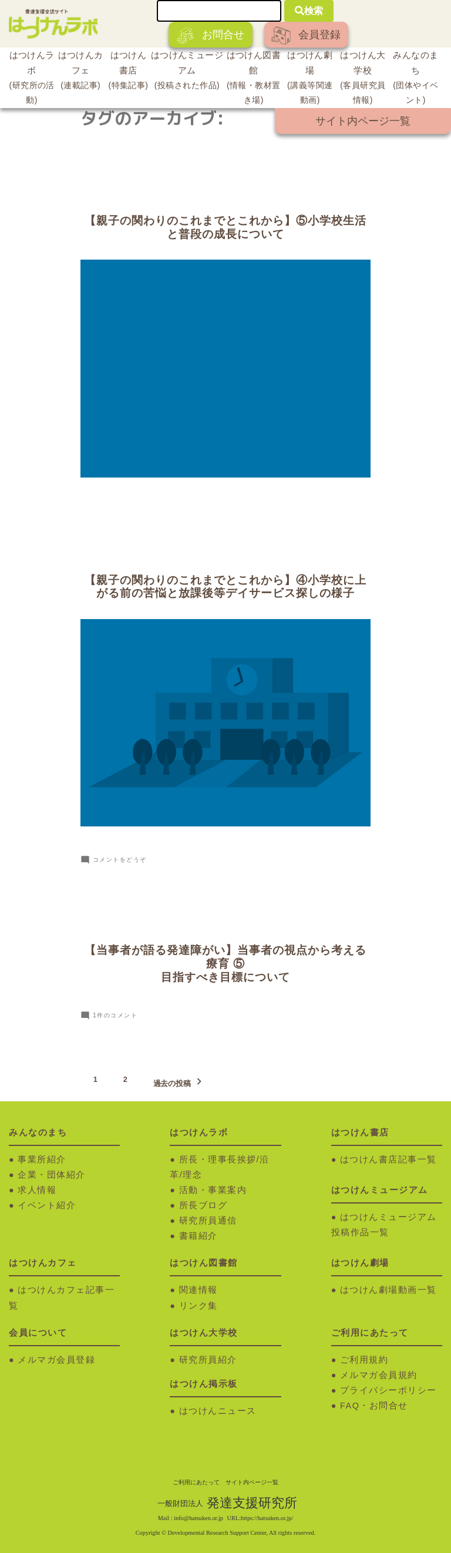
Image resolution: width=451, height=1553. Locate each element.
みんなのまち (415, 79)
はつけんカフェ (80, 72)
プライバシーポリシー (388, 1390)
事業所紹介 (42, 1159)
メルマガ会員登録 (56, 1359)
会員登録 (306, 35)
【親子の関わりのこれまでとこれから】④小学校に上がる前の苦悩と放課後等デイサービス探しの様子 (225, 587)
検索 (309, 11)
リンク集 (198, 1305)
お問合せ (210, 35)
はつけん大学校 (362, 79)
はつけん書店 (128, 72)
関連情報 (198, 1290)
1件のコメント (115, 1015)
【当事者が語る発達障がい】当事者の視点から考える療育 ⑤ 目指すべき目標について (225, 963)
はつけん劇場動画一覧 (388, 1290)
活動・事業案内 (213, 1190)
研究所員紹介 (208, 1359)
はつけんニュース (218, 1411)
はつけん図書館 (254, 79)
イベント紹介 (47, 1205)
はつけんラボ (32, 79)
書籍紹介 (198, 1236)
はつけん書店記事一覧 (388, 1159)
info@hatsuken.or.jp (198, 1518)
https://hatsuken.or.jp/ (267, 1518)
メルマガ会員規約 (379, 1375)
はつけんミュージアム (187, 72)
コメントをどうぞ (120, 859)
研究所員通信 (208, 1220)
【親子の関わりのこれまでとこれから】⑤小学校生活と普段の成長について (225, 227)
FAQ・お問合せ (374, 1405)
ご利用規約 (364, 1359)
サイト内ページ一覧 (362, 121)
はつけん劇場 (310, 79)
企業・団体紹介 (52, 1174)
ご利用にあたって (196, 1482)
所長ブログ (203, 1205)
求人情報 (37, 1190)
